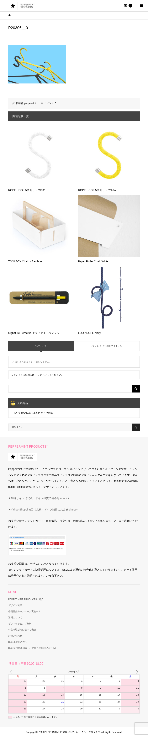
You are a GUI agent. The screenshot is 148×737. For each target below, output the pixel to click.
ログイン (42, 374)
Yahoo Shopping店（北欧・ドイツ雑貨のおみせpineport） (46, 509)
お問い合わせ (15, 635)
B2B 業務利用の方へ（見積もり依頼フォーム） (32, 648)
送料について (15, 617)
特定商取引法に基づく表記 (22, 629)
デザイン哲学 (15, 605)
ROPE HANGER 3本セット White (33, 412)
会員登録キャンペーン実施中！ (24, 611)
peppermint (30, 103)
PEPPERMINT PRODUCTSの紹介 (26, 599)
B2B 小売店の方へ (17, 642)
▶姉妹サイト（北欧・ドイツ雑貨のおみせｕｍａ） (39, 498)
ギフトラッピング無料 (19, 623)
